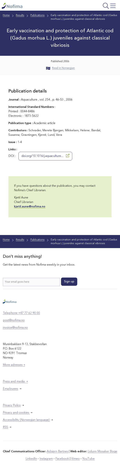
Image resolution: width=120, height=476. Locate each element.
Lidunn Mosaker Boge (102, 451)
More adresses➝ (14, 365)
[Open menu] (96, 6)
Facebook (62, 458)
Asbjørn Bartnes (57, 451)
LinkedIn (31, 458)
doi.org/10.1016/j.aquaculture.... (45, 156)
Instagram (46, 458)
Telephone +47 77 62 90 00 (21, 313)
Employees (10, 388)
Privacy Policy (12, 405)
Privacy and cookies (16, 412)
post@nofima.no (14, 320)
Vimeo (75, 458)
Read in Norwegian (60, 68)
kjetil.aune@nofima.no (29, 206)
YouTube (88, 458)
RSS (5, 427)
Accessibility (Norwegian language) (26, 420)
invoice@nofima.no (15, 327)
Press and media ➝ (15, 381)
